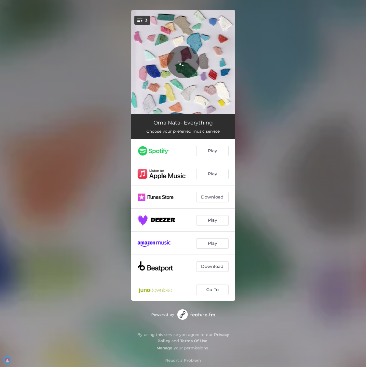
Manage (164, 347)
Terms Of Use (194, 340)
